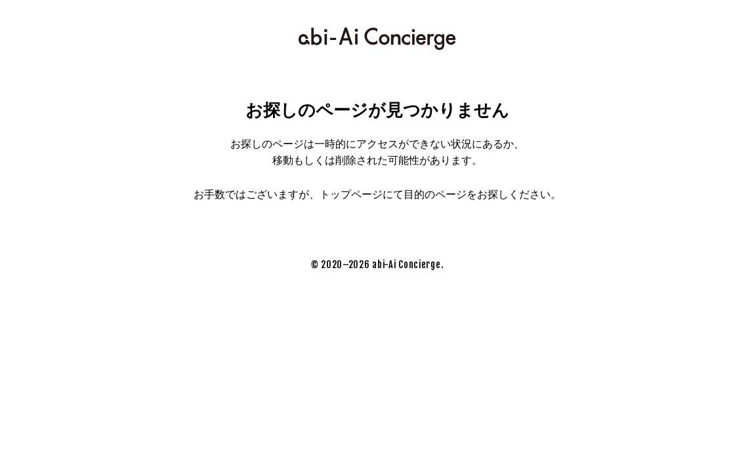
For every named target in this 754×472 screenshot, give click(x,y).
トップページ (351, 194)
